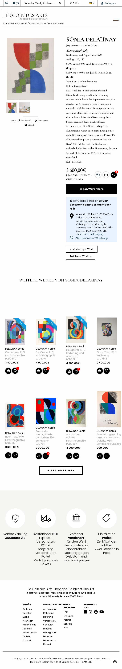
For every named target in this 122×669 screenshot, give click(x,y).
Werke (26, 616)
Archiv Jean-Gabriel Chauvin (30, 636)
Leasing (47, 628)
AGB (66, 627)
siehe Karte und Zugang (89, 234)
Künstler (27, 613)
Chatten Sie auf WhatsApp (89, 238)
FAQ (66, 611)
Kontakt (68, 623)
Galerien (27, 609)
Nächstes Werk (80, 256)
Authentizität (49, 609)
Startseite (8, 23)
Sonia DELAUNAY (37, 23)
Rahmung (48, 613)
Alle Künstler (21, 23)
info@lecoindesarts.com (96, 658)
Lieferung (48, 616)
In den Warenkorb (92, 189)
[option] (30, 69)
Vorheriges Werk (82, 249)
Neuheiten (28, 620)
